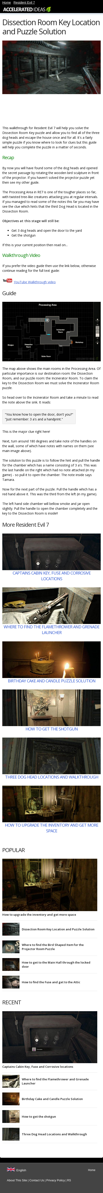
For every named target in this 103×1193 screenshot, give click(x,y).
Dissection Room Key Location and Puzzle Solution (58, 929)
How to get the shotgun (51, 729)
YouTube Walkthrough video (35, 282)
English (21, 1170)
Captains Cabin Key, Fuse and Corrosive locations (52, 575)
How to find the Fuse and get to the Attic (51, 982)
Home (6, 2)
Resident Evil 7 (24, 2)
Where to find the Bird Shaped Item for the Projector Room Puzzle (53, 947)
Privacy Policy (55, 1180)
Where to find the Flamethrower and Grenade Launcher (51, 629)
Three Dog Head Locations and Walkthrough (51, 777)
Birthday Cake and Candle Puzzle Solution (51, 681)
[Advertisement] (39, 110)
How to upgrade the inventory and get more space (51, 827)
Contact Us (36, 1180)
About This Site (17, 1180)
